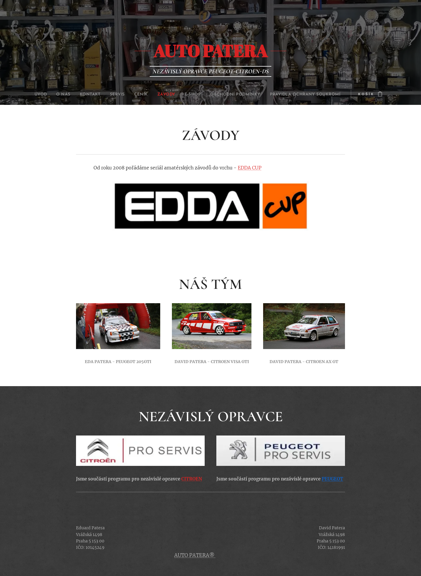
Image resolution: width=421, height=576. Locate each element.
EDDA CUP (249, 168)
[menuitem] (24, 94)
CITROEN (191, 479)
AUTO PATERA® (194, 555)
